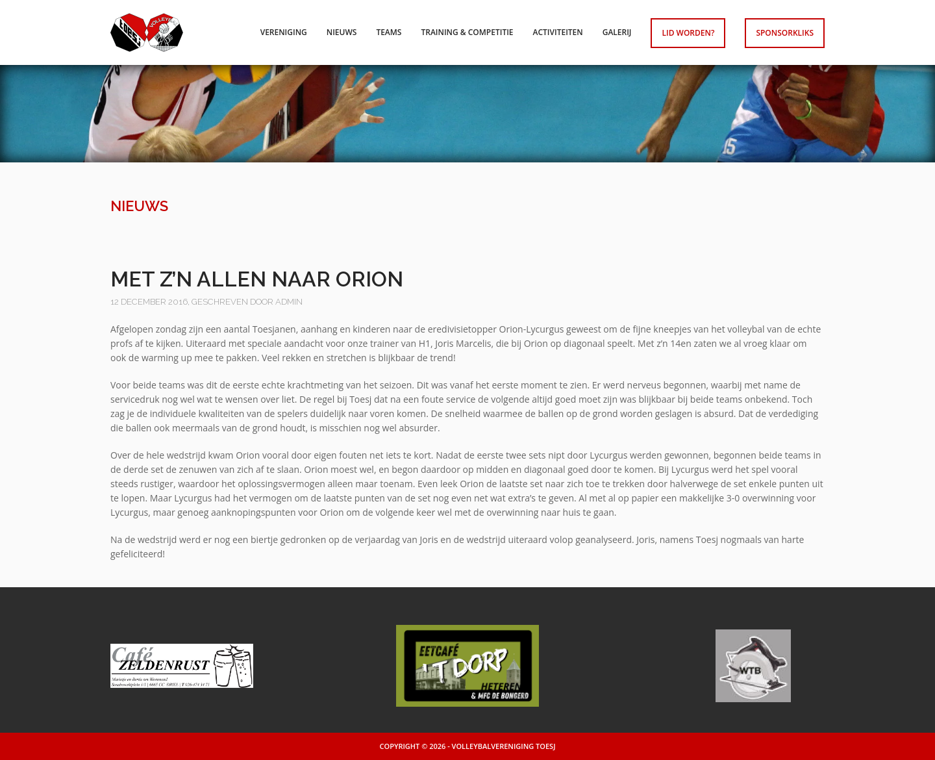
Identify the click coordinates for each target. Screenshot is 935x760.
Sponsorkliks (785, 32)
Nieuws (342, 32)
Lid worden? (688, 32)
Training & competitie (467, 32)
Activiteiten (558, 32)
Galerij (617, 32)
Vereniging (283, 32)
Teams (388, 32)
